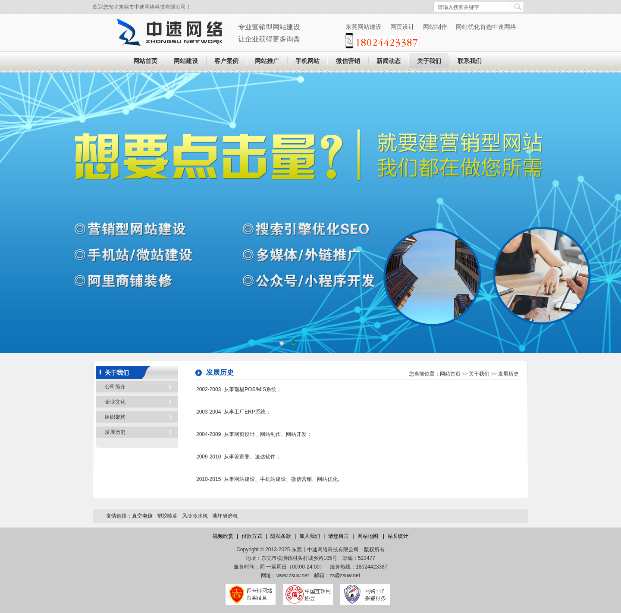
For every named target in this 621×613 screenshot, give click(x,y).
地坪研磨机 (225, 516)
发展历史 (115, 432)
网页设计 (402, 26)
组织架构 (115, 417)
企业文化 (115, 402)
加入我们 (309, 536)
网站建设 (186, 61)
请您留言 (338, 536)
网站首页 (145, 61)
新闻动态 (388, 61)
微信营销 (348, 61)
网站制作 (435, 26)
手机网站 (307, 61)
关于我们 (429, 61)
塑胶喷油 (167, 516)
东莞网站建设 (363, 26)
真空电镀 (142, 516)
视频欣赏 (223, 536)
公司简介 (115, 387)
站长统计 (398, 536)
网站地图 (369, 536)
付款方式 (252, 536)
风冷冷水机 (195, 516)
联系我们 (470, 61)
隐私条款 (280, 536)
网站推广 (267, 61)
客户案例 (226, 61)
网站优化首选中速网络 (486, 26)
